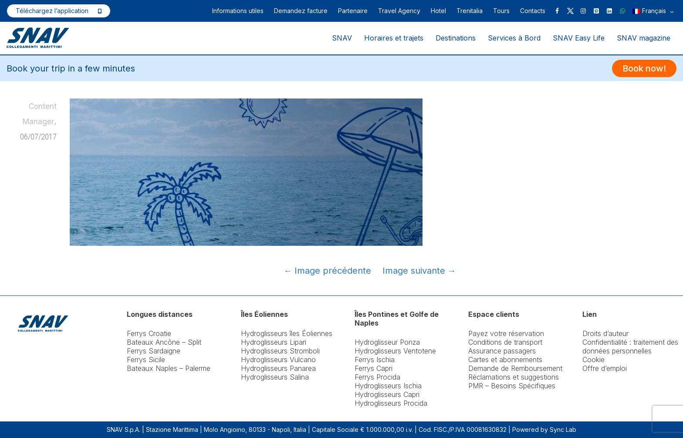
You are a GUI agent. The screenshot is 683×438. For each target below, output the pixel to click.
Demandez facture (301, 10)
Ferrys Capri (373, 368)
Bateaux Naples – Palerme (168, 368)
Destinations (456, 38)
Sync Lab (563, 429)
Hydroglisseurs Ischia (388, 385)
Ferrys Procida (377, 377)
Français (653, 11)
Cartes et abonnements (505, 359)
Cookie (593, 359)
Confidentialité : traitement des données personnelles (630, 346)
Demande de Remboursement (515, 368)
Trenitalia (469, 10)
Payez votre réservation (506, 333)
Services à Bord (514, 38)
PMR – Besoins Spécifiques (511, 385)
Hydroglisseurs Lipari (273, 342)
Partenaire (353, 10)
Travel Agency (399, 10)
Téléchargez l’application (52, 10)
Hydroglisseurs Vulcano (278, 359)
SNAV (342, 38)
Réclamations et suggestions (513, 377)
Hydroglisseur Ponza (387, 342)
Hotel (438, 10)
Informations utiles (238, 10)
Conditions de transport (505, 342)
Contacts (532, 10)
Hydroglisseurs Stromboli (280, 350)
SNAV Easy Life (579, 38)
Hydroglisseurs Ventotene (395, 350)
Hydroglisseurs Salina (275, 377)
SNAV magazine (643, 38)
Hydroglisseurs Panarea (278, 368)
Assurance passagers (502, 350)
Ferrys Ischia (375, 359)
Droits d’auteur (605, 333)
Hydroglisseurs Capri (387, 394)
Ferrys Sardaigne (153, 350)
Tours (501, 10)
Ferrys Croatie (149, 333)
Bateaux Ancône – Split (164, 342)
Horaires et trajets (393, 38)
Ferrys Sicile (146, 359)
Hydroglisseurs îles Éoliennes (286, 333)
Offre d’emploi (604, 368)
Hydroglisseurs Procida (391, 403)
